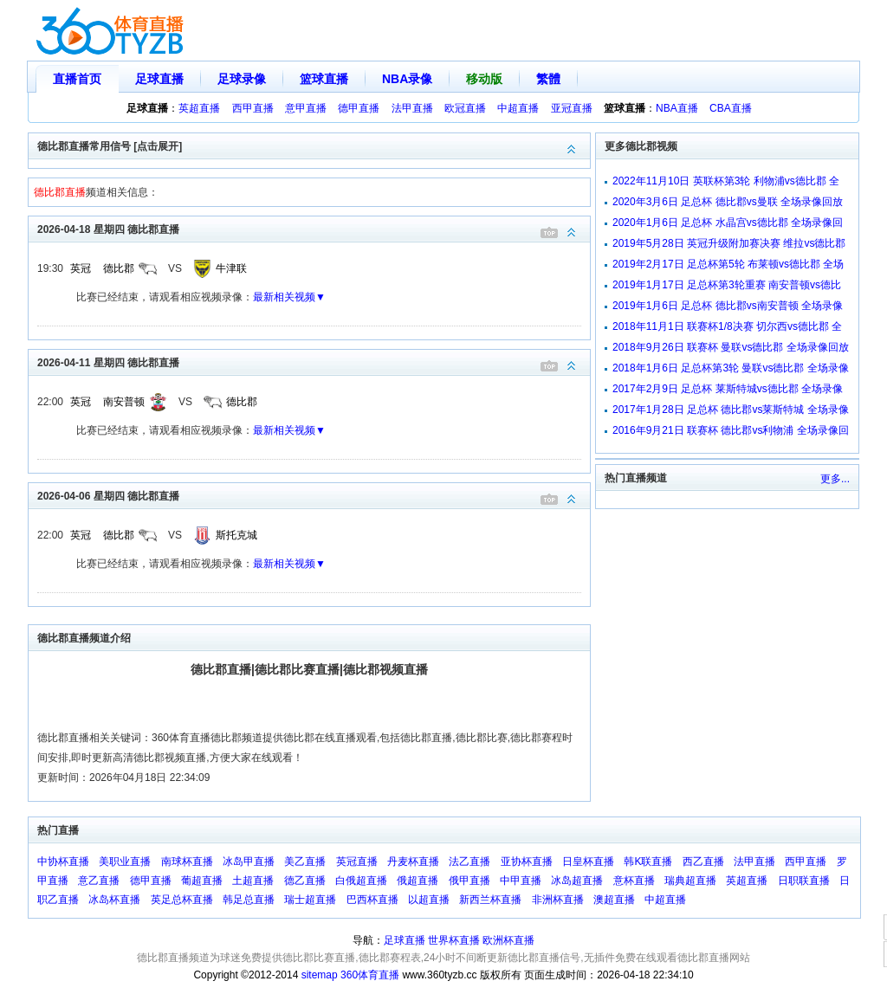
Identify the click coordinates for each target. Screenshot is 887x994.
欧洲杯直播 (508, 940)
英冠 (80, 268)
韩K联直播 (648, 861)
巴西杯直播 (372, 900)
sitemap (319, 975)
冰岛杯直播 (114, 900)
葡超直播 (202, 881)
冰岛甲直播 (249, 861)
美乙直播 (305, 861)
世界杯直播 (454, 940)
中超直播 (518, 108)
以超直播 (429, 900)
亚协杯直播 (527, 861)
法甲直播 (412, 108)
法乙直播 (469, 861)
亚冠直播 (571, 108)
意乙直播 (99, 881)
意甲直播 (306, 108)
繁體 (548, 79)
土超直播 (253, 881)
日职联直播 (804, 881)
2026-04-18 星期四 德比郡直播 (313, 228)
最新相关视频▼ (289, 297)
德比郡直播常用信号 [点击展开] (313, 145)
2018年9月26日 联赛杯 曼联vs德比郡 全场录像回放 (730, 347)
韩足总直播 (249, 900)
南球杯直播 (187, 861)
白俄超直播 (361, 881)
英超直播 (199, 108)
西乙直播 (703, 861)
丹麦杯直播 (413, 861)
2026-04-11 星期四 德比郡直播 (313, 361)
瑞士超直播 (310, 900)
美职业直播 (125, 861)
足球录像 (241, 79)
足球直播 (159, 79)
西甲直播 (253, 108)
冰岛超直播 (577, 881)
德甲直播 (358, 108)
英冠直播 (357, 861)
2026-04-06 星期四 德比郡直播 (313, 495)
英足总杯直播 (182, 900)
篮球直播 (324, 79)
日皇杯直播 (588, 861)
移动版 (484, 79)
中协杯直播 (63, 861)
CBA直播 (730, 108)
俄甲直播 (469, 881)
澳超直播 (614, 900)
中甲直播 (520, 881)
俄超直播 (417, 881)
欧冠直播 (465, 108)
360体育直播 (369, 975)
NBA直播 (677, 108)
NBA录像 (407, 79)
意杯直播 (634, 881)
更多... (835, 479)
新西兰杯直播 (490, 900)
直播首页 (77, 79)
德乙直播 (305, 881)
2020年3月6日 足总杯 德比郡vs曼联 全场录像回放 (727, 202)
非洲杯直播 (558, 900)
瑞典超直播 (690, 881)
